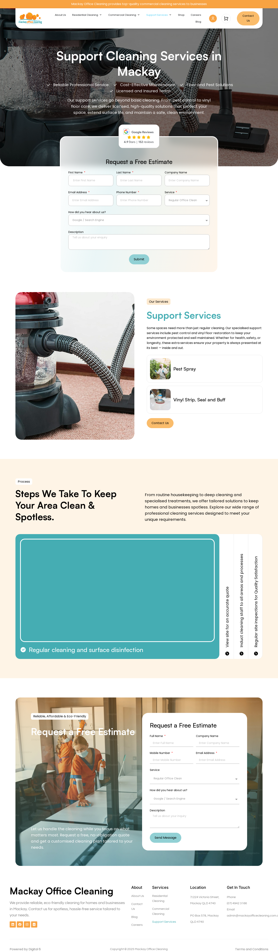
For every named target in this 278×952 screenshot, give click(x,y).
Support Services (164, 921)
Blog (134, 916)
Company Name (176, 172)
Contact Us (136, 906)
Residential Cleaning (160, 898)
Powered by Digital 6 (25, 949)
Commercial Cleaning (160, 911)
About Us (137, 895)
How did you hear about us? (87, 212)
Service (170, 192)
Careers (137, 924)
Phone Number (126, 192)
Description (76, 232)
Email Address (78, 192)
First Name (75, 172)
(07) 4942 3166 (237, 903)
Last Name (123, 172)
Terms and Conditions (251, 949)
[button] (158, 301)
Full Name (157, 736)
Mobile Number (160, 753)
